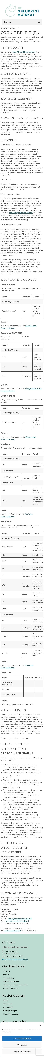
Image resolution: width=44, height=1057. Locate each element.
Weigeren (22, 1045)
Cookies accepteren (22, 1038)
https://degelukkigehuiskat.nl (23, 52)
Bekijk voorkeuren (22, 1051)
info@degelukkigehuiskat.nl (17, 921)
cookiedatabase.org (13, 931)
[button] (40, 1025)
